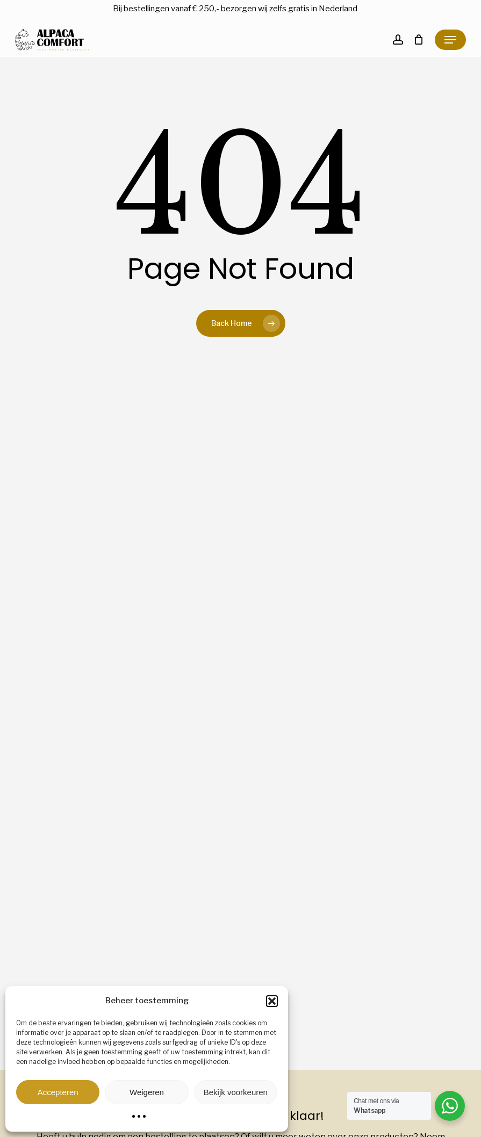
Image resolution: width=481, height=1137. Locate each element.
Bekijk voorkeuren (236, 1092)
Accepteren (58, 1092)
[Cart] (418, 39)
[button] (272, 1001)
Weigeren (147, 1092)
